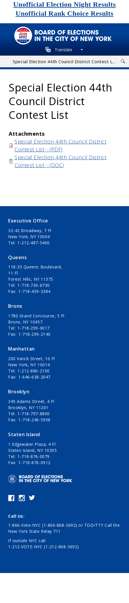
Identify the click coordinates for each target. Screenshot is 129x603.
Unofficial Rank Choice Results (65, 13)
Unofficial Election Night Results (64, 4)
